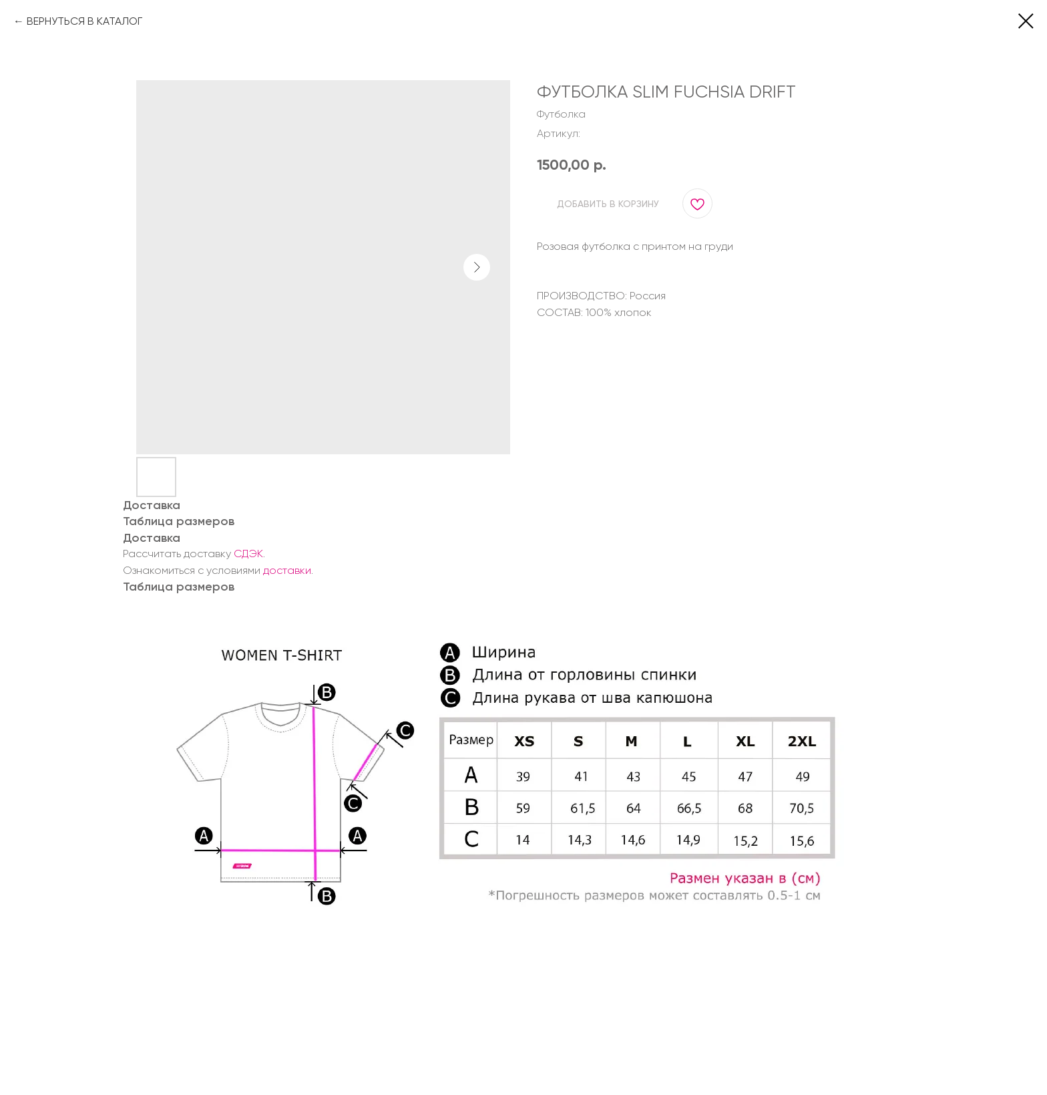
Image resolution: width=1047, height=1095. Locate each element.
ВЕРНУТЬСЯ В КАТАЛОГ (84, 21)
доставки (287, 570)
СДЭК (248, 553)
